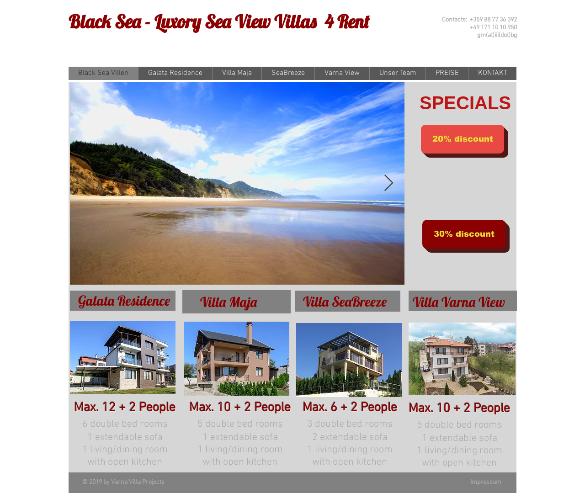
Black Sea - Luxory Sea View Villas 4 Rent (219, 21)
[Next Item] (388, 183)
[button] (462, 139)
